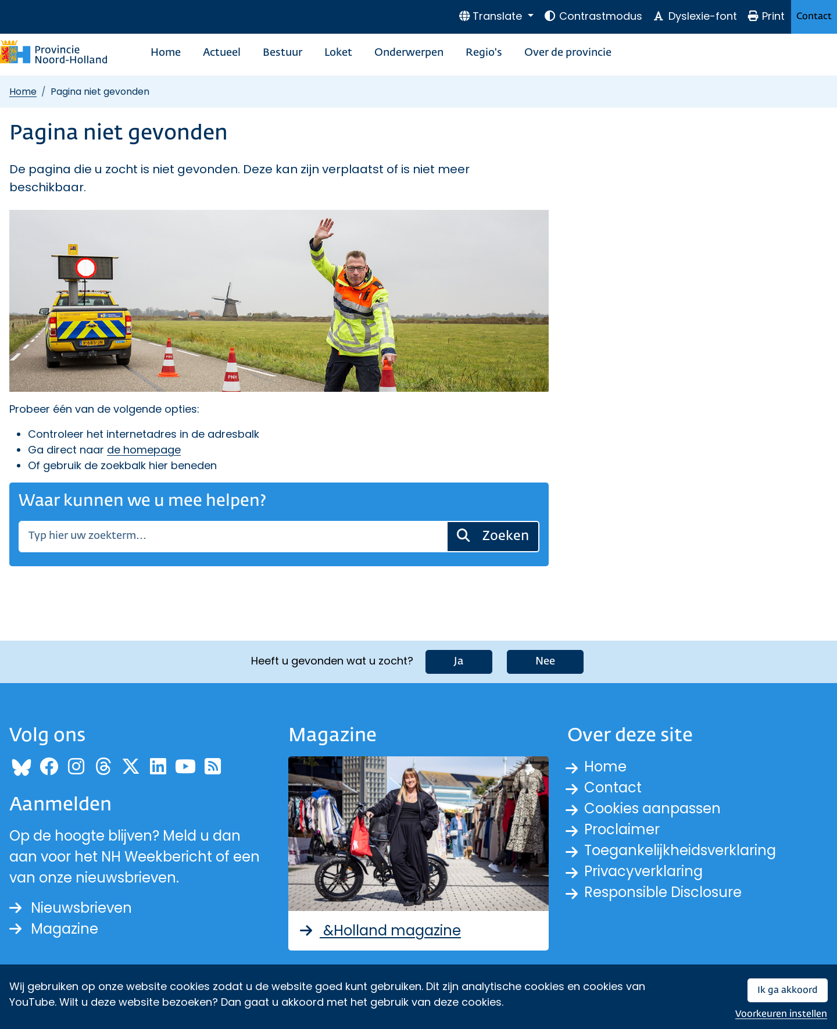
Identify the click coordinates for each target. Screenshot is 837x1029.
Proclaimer (622, 829)
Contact (814, 16)
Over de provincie (567, 53)
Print (766, 16)
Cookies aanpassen (652, 808)
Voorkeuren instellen (781, 1014)
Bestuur (282, 53)
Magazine (53, 928)
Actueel (222, 53)
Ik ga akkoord (787, 990)
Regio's (484, 53)
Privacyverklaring (643, 871)
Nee (545, 661)
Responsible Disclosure (663, 892)
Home (166, 53)
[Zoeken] (233, 536)
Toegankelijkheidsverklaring (680, 850)
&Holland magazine (379, 930)
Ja (459, 661)
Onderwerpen (408, 53)
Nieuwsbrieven (70, 907)
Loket (338, 53)
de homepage (144, 449)
